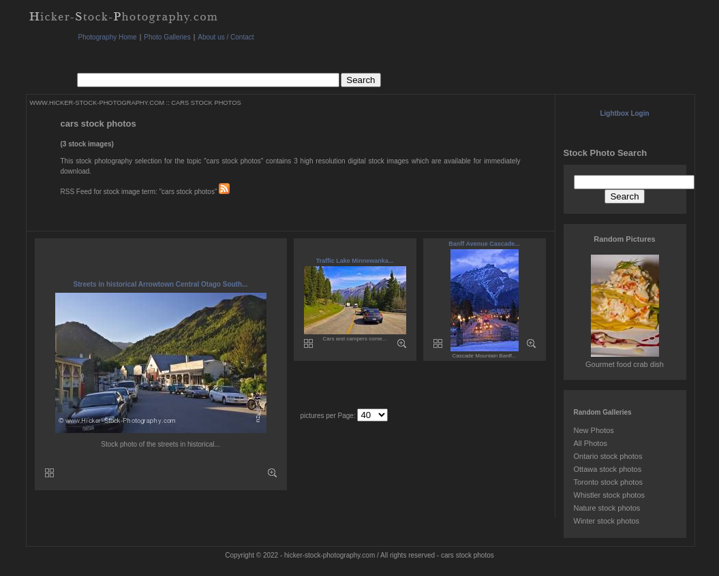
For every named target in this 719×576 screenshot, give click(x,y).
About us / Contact (226, 37)
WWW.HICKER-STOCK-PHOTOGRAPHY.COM (97, 102)
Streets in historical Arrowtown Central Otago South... (161, 284)
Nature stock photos (607, 508)
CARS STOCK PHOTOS (206, 102)
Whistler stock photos (609, 495)
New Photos (594, 430)
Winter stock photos (607, 521)
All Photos (591, 443)
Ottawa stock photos (608, 469)
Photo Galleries (167, 37)
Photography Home (107, 37)
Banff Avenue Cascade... (483, 243)
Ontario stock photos (608, 456)
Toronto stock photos (608, 482)
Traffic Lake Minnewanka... (355, 260)
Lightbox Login (624, 113)
